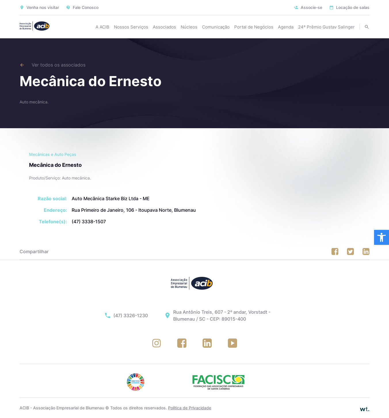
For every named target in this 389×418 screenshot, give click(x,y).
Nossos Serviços (131, 27)
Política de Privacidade (189, 407)
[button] (381, 237)
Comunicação (216, 27)
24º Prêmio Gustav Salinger (326, 27)
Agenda (285, 27)
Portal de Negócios (253, 27)
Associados (164, 27)
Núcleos (189, 27)
